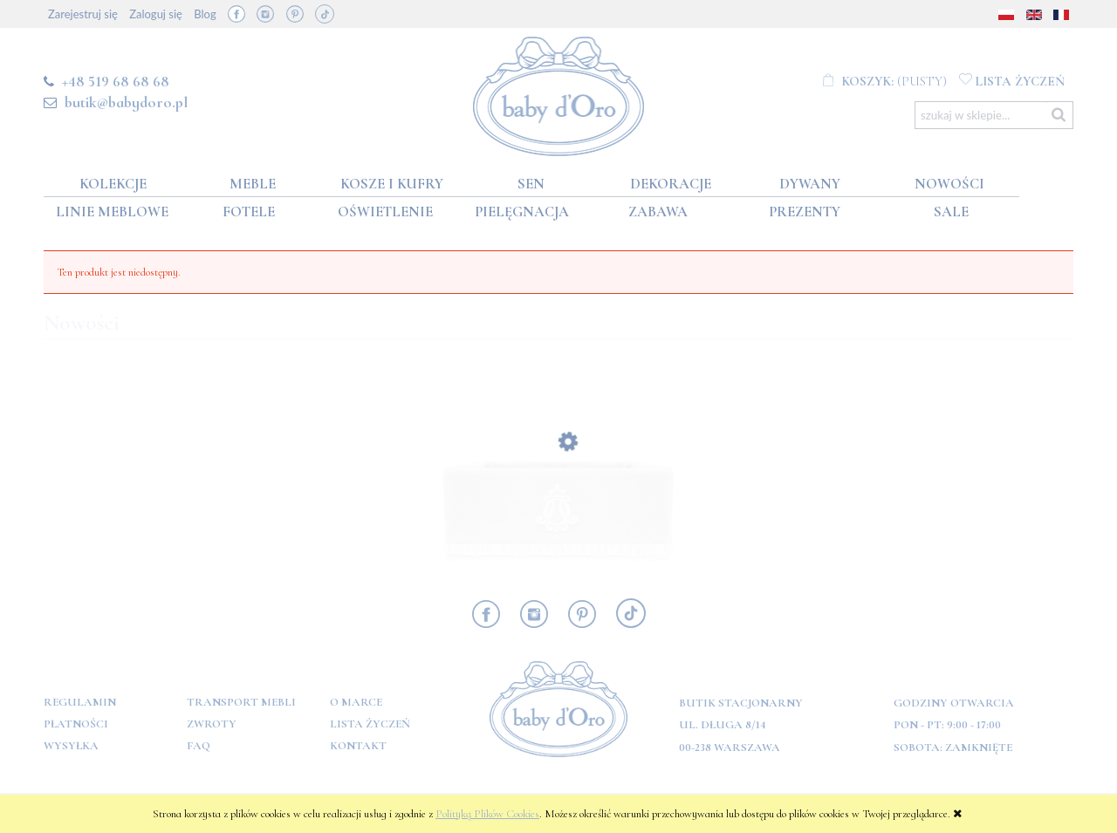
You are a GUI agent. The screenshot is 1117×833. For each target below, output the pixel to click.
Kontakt (358, 746)
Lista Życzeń (370, 724)
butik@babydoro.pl (126, 102)
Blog (205, 14)
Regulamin (80, 702)
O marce (356, 702)
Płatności (76, 724)
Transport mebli (241, 702)
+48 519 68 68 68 (115, 81)
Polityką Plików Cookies (487, 814)
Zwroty (211, 724)
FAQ (198, 746)
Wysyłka (71, 746)
